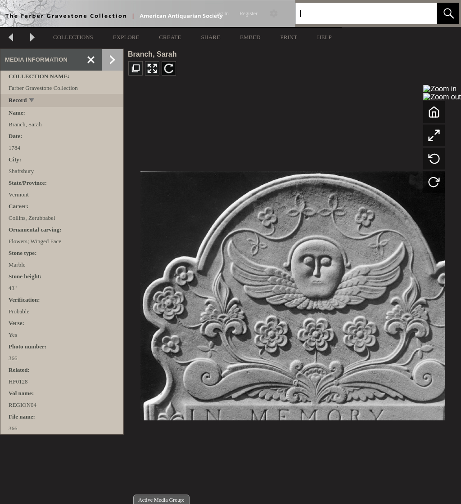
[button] (448, 13)
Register (249, 13)
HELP (324, 37)
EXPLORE (126, 37)
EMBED (250, 37)
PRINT (289, 37)
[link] (423, 13)
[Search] (355, 13)
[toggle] (32, 101)
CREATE (170, 37)
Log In (221, 13)
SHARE (210, 37)
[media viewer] (292, 293)
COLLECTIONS (73, 37)
